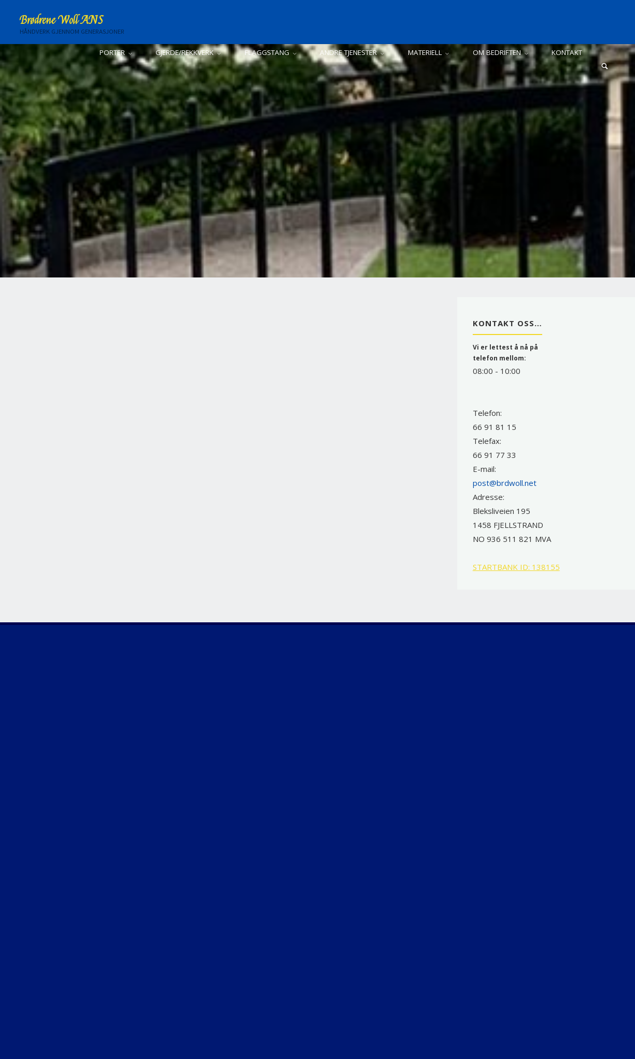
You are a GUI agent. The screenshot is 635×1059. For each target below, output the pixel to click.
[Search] (605, 66)
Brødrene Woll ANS (62, 20)
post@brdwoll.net (505, 483)
